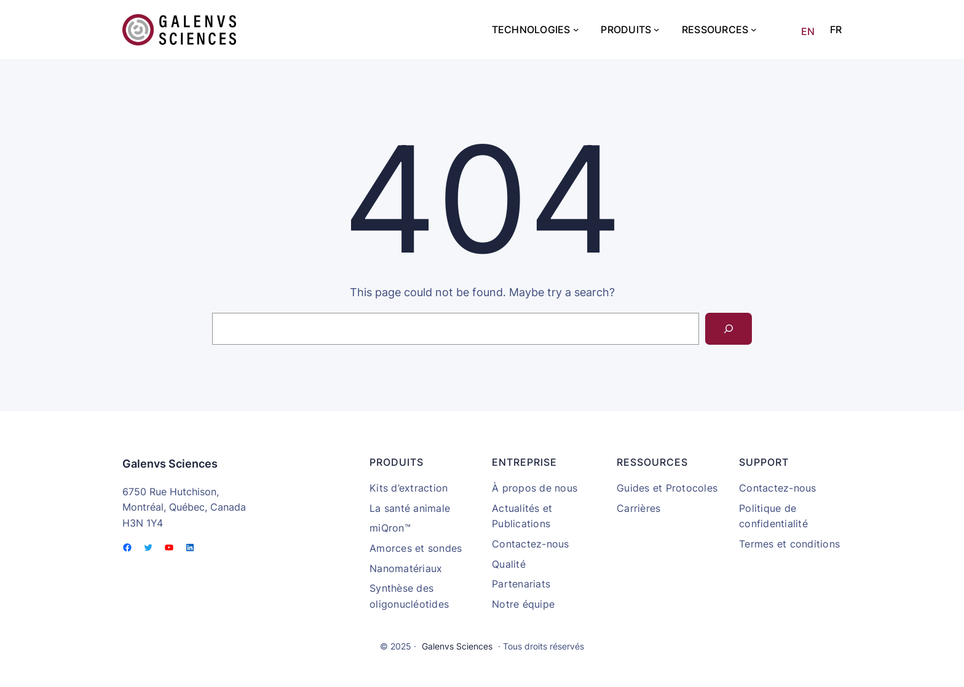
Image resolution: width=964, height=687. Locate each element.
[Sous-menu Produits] (657, 29)
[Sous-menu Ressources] (754, 29)
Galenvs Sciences (170, 463)
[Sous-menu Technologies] (576, 29)
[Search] (728, 329)
